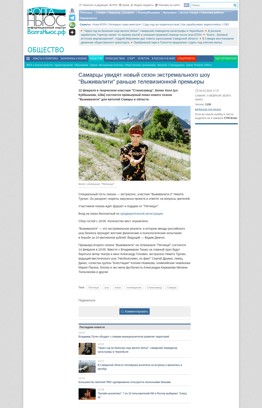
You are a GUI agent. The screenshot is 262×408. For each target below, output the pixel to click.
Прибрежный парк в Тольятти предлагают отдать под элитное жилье (178, 42)
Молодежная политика (111, 64)
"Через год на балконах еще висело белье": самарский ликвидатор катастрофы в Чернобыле (144, 30)
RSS (114, 5)
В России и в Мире (163, 58)
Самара (100, 12)
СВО (226, 24)
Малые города (189, 12)
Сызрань (129, 12)
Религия (198, 64)
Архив (124, 5)
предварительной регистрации (141, 213)
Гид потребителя (226, 58)
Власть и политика (45, 58)
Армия (189, 64)
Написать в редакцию (93, 5)
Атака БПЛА (99, 24)
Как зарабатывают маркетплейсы (201, 24)
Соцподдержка (176, 64)
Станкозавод (154, 287)
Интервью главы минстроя (125, 24)
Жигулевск (170, 12)
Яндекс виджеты (142, 5)
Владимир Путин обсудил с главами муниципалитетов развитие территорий (124, 336)
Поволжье (86, 12)
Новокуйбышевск (149, 12)
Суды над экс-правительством (161, 24)
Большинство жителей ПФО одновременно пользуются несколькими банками (125, 382)
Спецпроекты (186, 58)
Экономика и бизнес (73, 58)
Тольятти (114, 12)
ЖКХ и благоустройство (39, 64)
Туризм (93, 64)
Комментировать (134, 311)
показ (118, 287)
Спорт (131, 58)
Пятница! (93, 287)
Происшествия (115, 58)
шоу (106, 287)
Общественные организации (140, 64)
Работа (208, 64)
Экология (162, 64)
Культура (143, 58)
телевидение (133, 287)
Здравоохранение (63, 64)
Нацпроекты (88, 18)
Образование (81, 64)
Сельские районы (212, 12)
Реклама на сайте (167, 5)
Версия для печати (210, 109)
